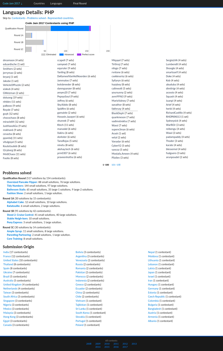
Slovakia (80, 316)
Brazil (6, 276)
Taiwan (7, 292)
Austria (152, 312)
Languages (56, 3)
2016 (115, 346)
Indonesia (81, 280)
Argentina (81, 256)
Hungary (153, 284)
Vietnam (80, 300)
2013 (134, 343)
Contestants (18, 18)
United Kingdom (12, 284)
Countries (39, 3)
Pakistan (80, 272)
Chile (78, 296)
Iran (150, 280)
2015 (106, 346)
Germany (153, 288)
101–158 (116, 164)
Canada (7, 325)
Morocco (81, 276)
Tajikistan (81, 304)
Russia (79, 264)
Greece (80, 284)
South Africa (10, 296)
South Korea (82, 312)
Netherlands (10, 288)
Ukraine (7, 272)
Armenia (153, 316)
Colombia (153, 300)
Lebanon (153, 264)
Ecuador (80, 288)
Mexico (7, 308)
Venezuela (81, 260)
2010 (106, 343)
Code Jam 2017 (13, 3)
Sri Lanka (81, 308)
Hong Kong (9, 316)
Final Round (79, 3)
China (79, 292)
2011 (115, 343)
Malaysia (8, 312)
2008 (88, 343)
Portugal (80, 321)
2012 (125, 343)
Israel (151, 276)
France (7, 256)
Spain (6, 268)
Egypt (6, 321)
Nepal (151, 252)
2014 (97, 346)
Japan (151, 272)
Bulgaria (152, 304)
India (6, 252)
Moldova (153, 256)
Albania (152, 321)
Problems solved (36, 18)
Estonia (152, 292)
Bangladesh (154, 308)
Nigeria (7, 304)
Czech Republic (156, 296)
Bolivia (79, 252)
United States (10, 260)
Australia (8, 280)
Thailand (8, 264)
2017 (125, 346)
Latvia (151, 268)
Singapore (9, 300)
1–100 (106, 164)
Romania (81, 268)
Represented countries (60, 18)
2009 (97, 343)
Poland (79, 325)
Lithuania (153, 260)
